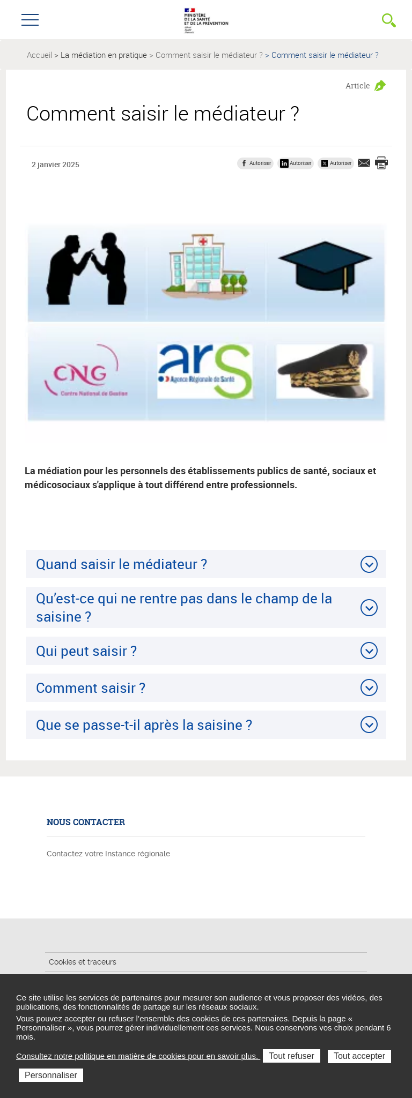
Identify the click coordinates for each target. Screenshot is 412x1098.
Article (357, 85)
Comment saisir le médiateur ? (209, 54)
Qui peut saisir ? (86, 650)
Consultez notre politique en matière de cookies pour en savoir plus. (138, 1055)
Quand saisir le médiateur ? (121, 564)
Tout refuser (291, 1055)
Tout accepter (359, 1055)
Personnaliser (51, 1075)
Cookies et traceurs (82, 962)
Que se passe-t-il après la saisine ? (144, 724)
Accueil (39, 54)
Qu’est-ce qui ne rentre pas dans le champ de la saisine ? (184, 607)
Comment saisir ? (90, 687)
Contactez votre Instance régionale (108, 853)
